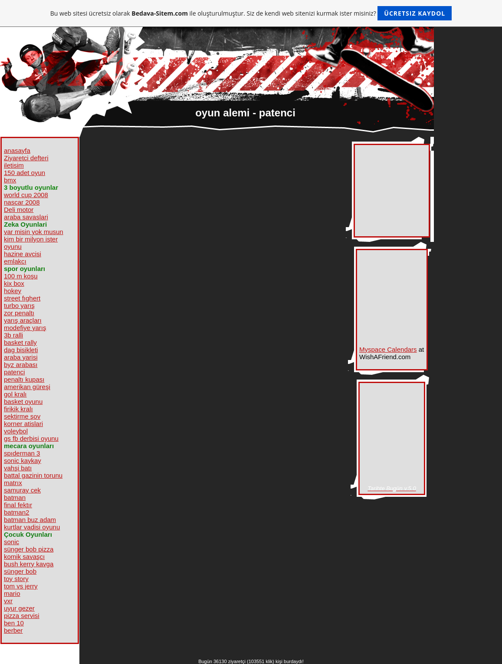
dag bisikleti (21, 349)
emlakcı (15, 261)
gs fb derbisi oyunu (31, 438)
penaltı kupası (24, 379)
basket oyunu (23, 401)
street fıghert (22, 298)
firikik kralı (18, 409)
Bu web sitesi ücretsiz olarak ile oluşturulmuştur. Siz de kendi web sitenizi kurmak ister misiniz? (251, 13)
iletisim (14, 165)
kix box (14, 283)
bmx (10, 180)
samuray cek (22, 490)
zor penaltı (19, 313)
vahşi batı (18, 468)
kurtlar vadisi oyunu (32, 527)
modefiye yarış (25, 327)
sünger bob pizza (28, 549)
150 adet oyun (24, 172)
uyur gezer (19, 608)
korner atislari (23, 423)
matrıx (13, 482)
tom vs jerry (21, 586)
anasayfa (17, 150)
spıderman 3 (22, 453)
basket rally (20, 342)
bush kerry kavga (28, 564)
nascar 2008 (22, 202)
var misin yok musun (33, 231)
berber (13, 630)
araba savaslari (26, 217)
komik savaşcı (24, 556)
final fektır (18, 505)
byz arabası (21, 364)
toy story (16, 578)
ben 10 (14, 623)
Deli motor (18, 209)
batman (15, 497)
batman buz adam (30, 519)
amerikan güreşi (27, 386)
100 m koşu (21, 276)
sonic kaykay (22, 460)
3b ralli (13, 335)
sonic (11, 541)
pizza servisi (21, 615)
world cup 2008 (26, 194)
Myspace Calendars (388, 349)
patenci (14, 372)
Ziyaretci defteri (26, 158)
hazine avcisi (22, 254)
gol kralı (15, 394)
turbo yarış (19, 305)
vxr (8, 601)
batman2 (16, 512)
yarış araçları (23, 320)
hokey (12, 290)
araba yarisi (21, 357)
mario (12, 593)
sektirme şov (22, 416)
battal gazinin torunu (33, 475)
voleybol (16, 431)
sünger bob (20, 571)
